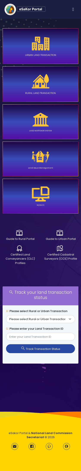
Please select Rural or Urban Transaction (36, 311)
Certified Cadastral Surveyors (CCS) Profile (60, 256)
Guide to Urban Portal (61, 239)
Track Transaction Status (40, 348)
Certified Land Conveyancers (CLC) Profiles (20, 258)
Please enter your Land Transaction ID (34, 329)
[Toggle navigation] (73, 9)
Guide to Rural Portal (20, 239)
